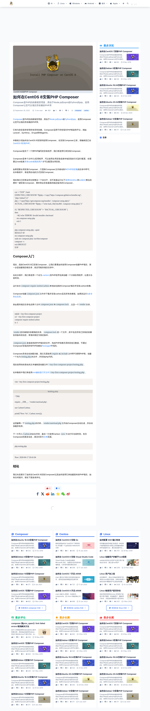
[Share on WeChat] (63, 494)
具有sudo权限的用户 (33, 161)
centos (86, 110)
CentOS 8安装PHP (21, 143)
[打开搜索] (128, 3)
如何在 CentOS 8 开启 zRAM (68, 591)
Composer (17, 119)
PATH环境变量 (71, 169)
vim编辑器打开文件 (40, 372)
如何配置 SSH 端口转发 (110, 540)
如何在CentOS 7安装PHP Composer (116, 51)
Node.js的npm (56, 119)
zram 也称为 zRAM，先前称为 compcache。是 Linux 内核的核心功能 (68, 596)
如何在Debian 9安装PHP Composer (116, 68)
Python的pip (70, 119)
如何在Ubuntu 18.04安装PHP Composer (118, 85)
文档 (46, 437)
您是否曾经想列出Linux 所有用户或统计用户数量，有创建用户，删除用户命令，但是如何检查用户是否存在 (112, 596)
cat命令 (82, 180)
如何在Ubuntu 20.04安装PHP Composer (118, 102)
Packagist (46, 346)
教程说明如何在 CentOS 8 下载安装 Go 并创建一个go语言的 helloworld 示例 (68, 545)
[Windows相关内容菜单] (51, 3)
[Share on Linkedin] (52, 494)
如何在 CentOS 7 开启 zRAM (68, 574)
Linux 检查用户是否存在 (110, 591)
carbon (46, 275)
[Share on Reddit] (47, 494)
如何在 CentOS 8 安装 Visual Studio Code (74, 557)
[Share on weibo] (68, 494)
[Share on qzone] (58, 494)
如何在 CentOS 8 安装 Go (67, 540)
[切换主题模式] (123, 3)
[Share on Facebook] (37, 494)
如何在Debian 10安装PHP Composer (116, 119)
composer (78, 110)
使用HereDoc (71, 180)
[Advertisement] (74, 25)
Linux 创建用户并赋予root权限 (113, 557)
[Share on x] (42, 493)
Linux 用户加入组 (107, 574)
